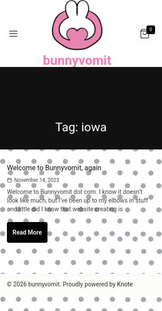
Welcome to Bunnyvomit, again (54, 168)
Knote (125, 284)
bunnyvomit (77, 60)
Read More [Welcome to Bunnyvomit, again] (30, 235)
